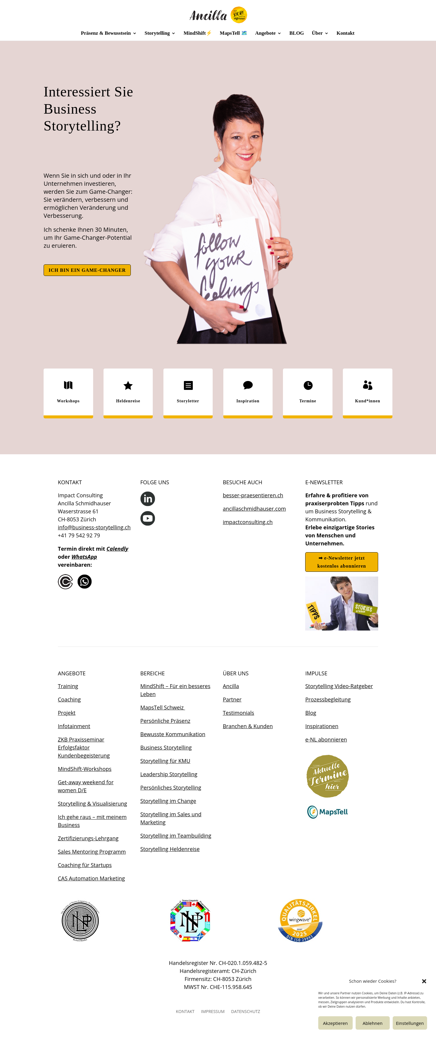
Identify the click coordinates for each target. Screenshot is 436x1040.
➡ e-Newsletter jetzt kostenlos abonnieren (341, 562)
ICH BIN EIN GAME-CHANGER (87, 270)
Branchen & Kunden (248, 726)
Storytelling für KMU (165, 760)
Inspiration (248, 401)
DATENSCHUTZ (245, 1011)
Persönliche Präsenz (165, 720)
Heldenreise (128, 401)
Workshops (68, 401)
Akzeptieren (335, 1023)
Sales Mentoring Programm (92, 851)
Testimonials (238, 712)
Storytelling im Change (168, 800)
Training (68, 686)
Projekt (67, 712)
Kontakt (345, 33)
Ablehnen (373, 1023)
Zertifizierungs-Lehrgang (88, 838)
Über (317, 33)
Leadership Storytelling (168, 774)
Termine (307, 401)
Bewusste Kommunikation (172, 734)
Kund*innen (367, 401)
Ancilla (231, 686)
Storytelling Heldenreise (170, 848)
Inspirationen (321, 726)
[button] (424, 981)
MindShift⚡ (198, 33)
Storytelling (157, 33)
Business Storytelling (166, 747)
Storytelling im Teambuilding (175, 835)
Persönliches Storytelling (170, 787)
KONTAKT (185, 1011)
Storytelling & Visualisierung (92, 803)
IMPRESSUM (213, 1011)
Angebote (265, 33)
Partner (232, 699)
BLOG (296, 33)
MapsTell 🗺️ (233, 33)
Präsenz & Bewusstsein (106, 33)
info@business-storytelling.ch (94, 527)
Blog (310, 712)
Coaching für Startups (85, 864)
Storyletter (188, 401)
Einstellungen (410, 1023)
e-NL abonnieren (326, 739)
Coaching (69, 699)
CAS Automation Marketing (91, 878)
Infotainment (74, 726)
